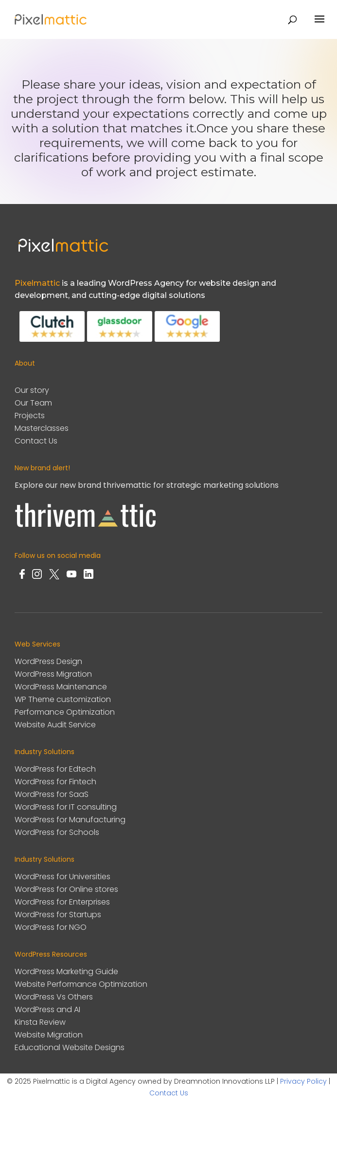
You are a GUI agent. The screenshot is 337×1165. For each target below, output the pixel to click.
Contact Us (36, 440)
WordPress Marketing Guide (66, 971)
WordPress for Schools (57, 832)
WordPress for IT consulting (66, 807)
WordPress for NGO (51, 927)
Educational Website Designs (69, 1047)
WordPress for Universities (62, 876)
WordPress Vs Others (54, 996)
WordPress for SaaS (52, 794)
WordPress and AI (47, 1009)
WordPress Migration (53, 674)
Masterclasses (42, 428)
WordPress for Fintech (55, 781)
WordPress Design (48, 661)
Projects (30, 415)
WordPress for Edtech (55, 769)
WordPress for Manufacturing (70, 819)
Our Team (33, 402)
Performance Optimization (65, 712)
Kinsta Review (40, 1022)
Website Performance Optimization (81, 984)
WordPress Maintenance (61, 686)
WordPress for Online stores (66, 889)
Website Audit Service (55, 724)
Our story (32, 390)
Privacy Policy (303, 1081)
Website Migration (49, 1034)
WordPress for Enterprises (62, 901)
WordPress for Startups (58, 914)
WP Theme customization (63, 699)
